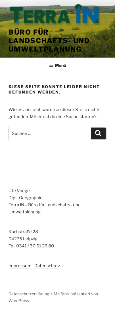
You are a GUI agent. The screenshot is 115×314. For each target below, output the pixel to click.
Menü (57, 65)
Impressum (20, 265)
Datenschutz (47, 265)
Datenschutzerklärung (29, 293)
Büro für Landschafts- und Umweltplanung (49, 40)
